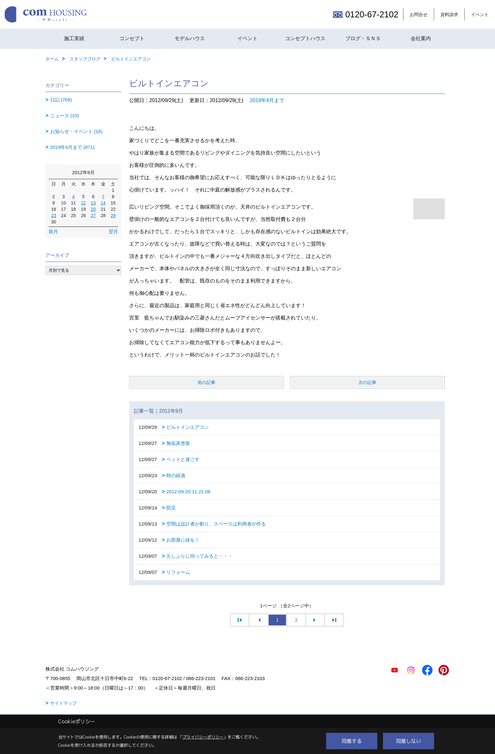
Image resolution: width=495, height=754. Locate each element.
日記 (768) (61, 99)
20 (93, 209)
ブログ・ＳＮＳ (363, 38)
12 (83, 202)
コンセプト (132, 38)
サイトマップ (63, 703)
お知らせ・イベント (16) (76, 131)
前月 (53, 231)
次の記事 (367, 382)
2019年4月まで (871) (72, 147)
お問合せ (418, 14)
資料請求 (449, 14)
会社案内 (421, 38)
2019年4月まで (267, 100)
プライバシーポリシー (203, 737)
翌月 (113, 231)
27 (93, 215)
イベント (480, 14)
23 (53, 215)
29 (113, 215)
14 (103, 202)
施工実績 (74, 38)
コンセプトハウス (305, 38)
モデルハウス (190, 38)
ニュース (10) (64, 115)
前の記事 (206, 382)
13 (93, 202)
